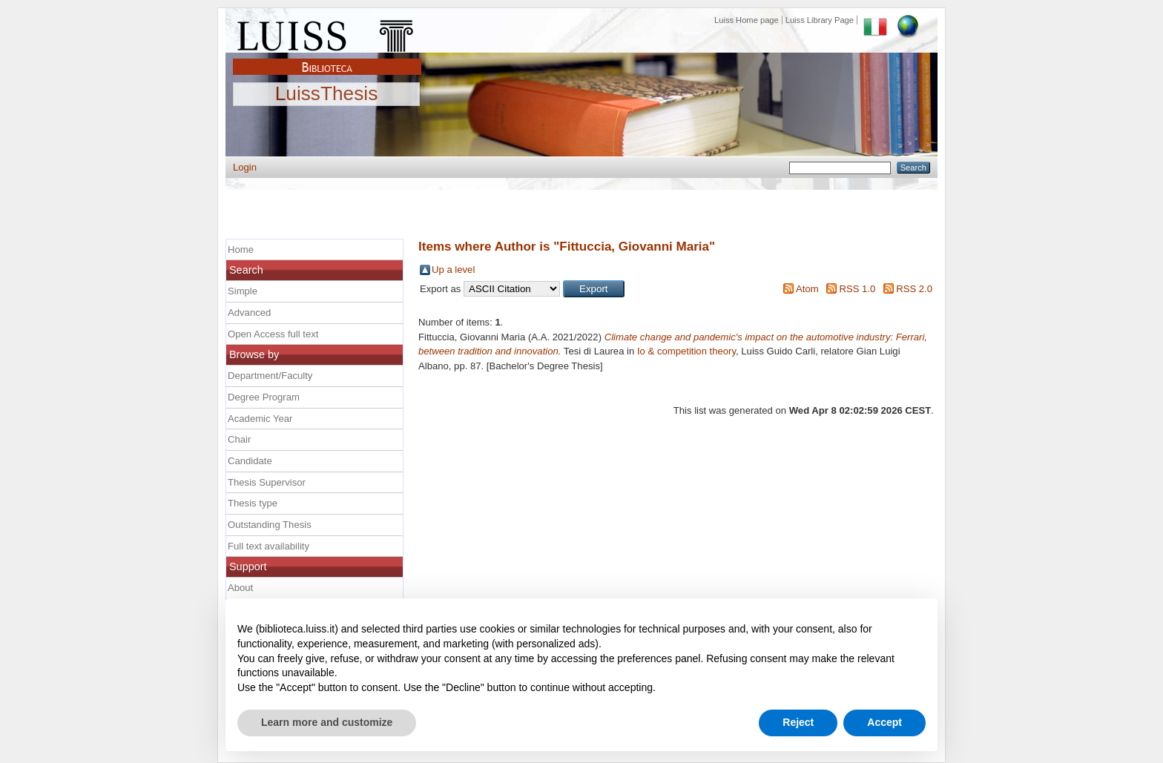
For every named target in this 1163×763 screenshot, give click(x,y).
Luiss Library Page (819, 20)
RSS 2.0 (914, 288)
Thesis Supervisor (267, 482)
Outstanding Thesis (270, 524)
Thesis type (252, 503)
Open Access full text (273, 334)
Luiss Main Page (327, 33)
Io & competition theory (686, 351)
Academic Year (260, 418)
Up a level (453, 269)
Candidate (250, 460)
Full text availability (268, 546)
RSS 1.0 (857, 288)
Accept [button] (884, 722)
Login (245, 167)
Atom (807, 288)
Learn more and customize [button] (326, 722)
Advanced (249, 312)
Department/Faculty (270, 375)
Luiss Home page (746, 20)
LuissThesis (326, 94)
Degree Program (264, 397)
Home (241, 249)
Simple (242, 291)
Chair (239, 439)
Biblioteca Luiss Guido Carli (327, 58)
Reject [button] (798, 722)
